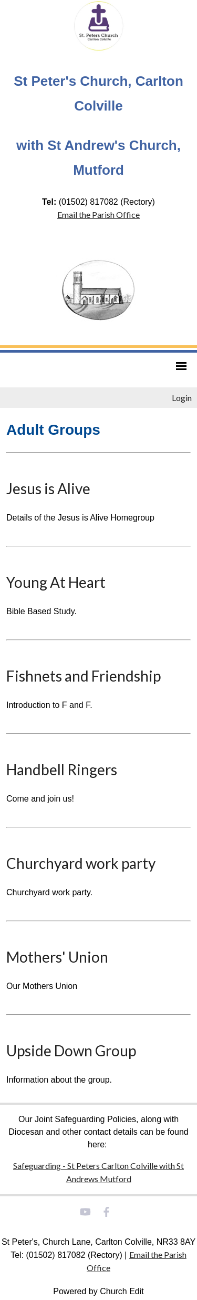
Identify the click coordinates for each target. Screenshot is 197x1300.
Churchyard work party (80, 863)
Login (182, 398)
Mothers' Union (57, 957)
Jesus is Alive (48, 488)
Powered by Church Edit (98, 1291)
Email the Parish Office (98, 214)
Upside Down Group (71, 1050)
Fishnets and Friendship (83, 676)
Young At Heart (56, 582)
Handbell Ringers (61, 769)
